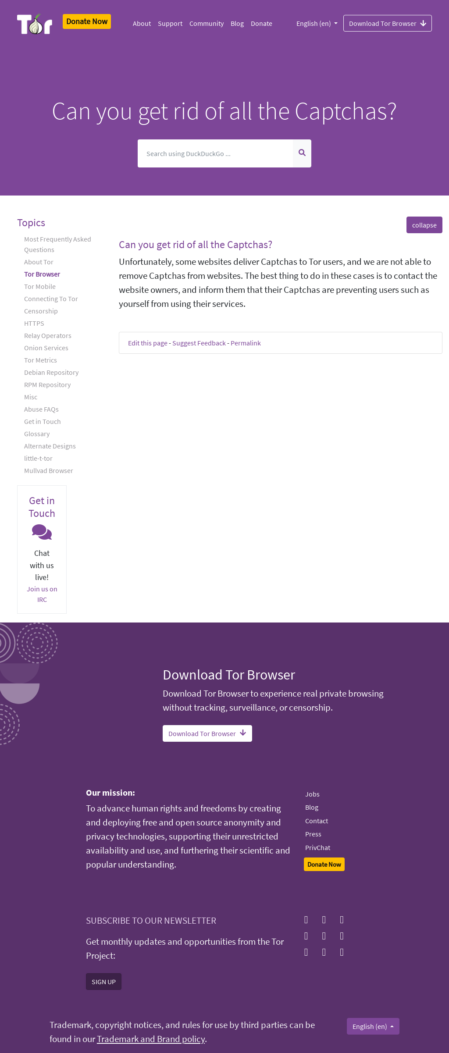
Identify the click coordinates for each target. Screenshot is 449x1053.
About (142, 23)
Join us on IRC (42, 594)
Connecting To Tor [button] (51, 298)
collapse (424, 225)
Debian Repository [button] (51, 372)
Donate (261, 23)
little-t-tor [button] (38, 458)
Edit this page (147, 342)
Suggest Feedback (199, 342)
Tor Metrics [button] (40, 360)
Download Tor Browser (387, 23)
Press (313, 833)
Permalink (246, 342)
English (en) (314, 23)
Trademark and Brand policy (151, 1039)
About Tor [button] (38, 261)
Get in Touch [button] (42, 421)
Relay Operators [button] (47, 335)
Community (206, 23)
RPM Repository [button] (47, 384)
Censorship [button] (41, 310)
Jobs (312, 794)
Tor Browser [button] (42, 274)
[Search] (216, 153)
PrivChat (317, 847)
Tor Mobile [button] (40, 286)
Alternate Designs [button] (50, 445)
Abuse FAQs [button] (41, 409)
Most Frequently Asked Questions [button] (57, 244)
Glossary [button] (37, 433)
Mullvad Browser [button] (48, 470)
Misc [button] (30, 396)
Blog (237, 23)
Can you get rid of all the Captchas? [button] (195, 244)
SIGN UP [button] (104, 981)
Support (170, 23)
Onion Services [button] (46, 347)
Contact (316, 820)
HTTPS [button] (34, 323)
